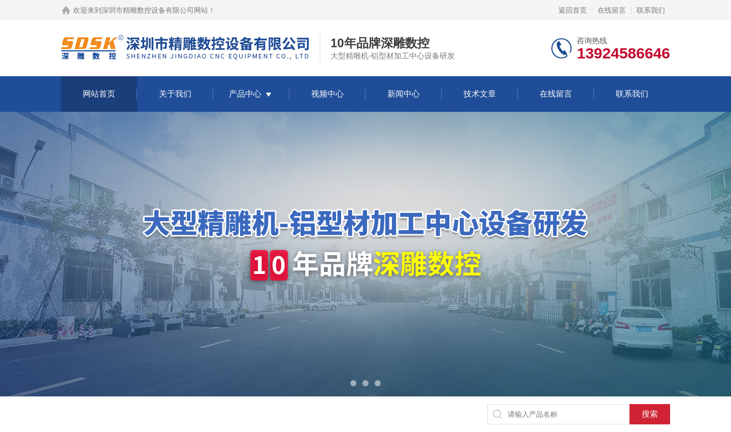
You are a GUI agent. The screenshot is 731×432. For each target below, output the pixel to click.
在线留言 (611, 10)
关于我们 (175, 93)
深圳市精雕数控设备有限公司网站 (155, 10)
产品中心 (245, 93)
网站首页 (99, 93)
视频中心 (327, 93)
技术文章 (479, 93)
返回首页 (572, 10)
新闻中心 (403, 93)
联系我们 (651, 10)
